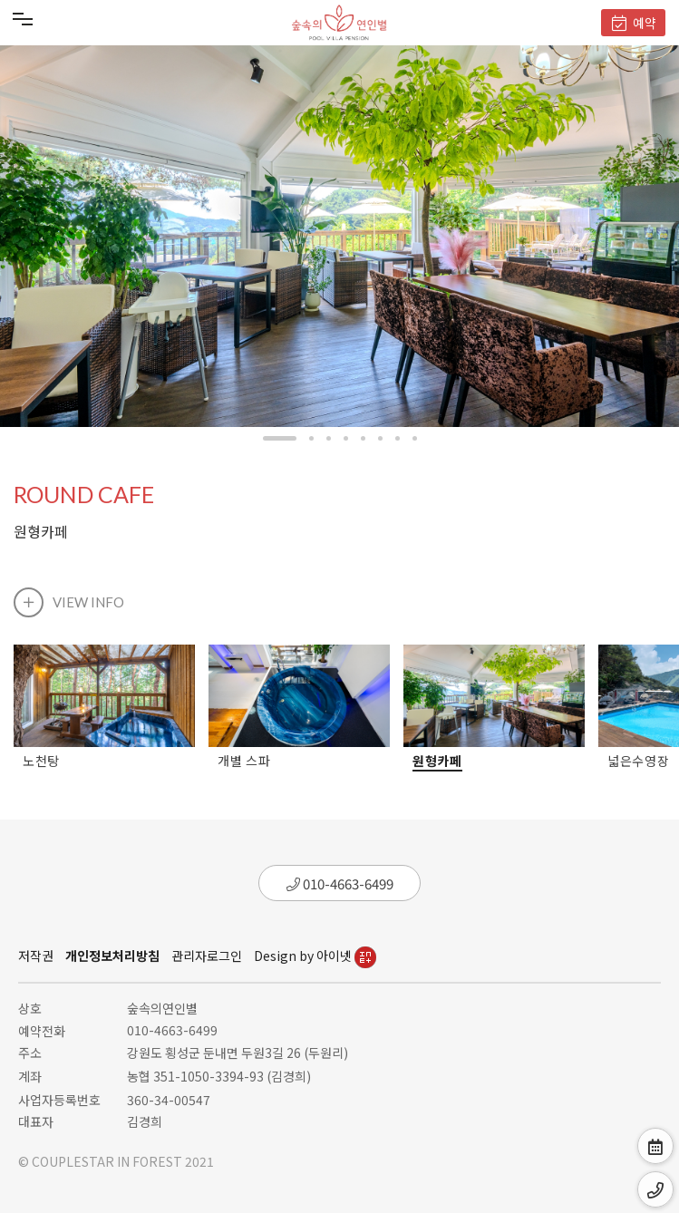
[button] (279, 438)
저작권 (35, 955)
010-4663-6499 (339, 883)
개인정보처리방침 (112, 955)
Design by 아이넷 (315, 955)
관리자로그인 (206, 955)
